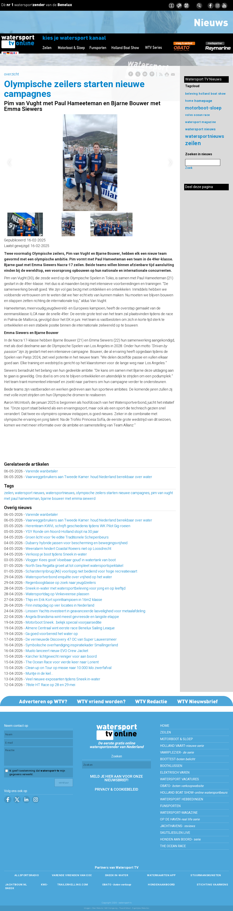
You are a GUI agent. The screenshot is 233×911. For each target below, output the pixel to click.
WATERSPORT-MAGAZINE (179, 812)
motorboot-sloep (203, 108)
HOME (164, 725)
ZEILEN (165, 732)
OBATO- (181, 786)
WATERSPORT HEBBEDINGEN (181, 799)
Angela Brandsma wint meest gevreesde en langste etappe (72, 617)
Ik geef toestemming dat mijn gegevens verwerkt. (37, 772)
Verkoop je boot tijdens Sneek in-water (56, 554)
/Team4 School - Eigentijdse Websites (134, 908)
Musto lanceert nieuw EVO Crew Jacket (57, 651)
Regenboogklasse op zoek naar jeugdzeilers (61, 583)
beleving (191, 94)
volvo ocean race (197, 115)
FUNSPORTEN (170, 806)
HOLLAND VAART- (182, 745)
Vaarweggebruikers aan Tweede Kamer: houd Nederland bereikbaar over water (89, 477)
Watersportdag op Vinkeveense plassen (57, 594)
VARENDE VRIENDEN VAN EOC (72, 875)
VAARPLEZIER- (177, 752)
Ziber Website (97, 908)
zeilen (8, 493)
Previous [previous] (9, 162)
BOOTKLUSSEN (171, 765)
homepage (203, 100)
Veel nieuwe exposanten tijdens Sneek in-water (63, 679)
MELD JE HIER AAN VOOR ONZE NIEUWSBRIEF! (116, 778)
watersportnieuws (60, 493)
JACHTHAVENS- (177, 826)
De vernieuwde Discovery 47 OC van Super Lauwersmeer (71, 639)
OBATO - (116, 884)
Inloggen (87, 908)
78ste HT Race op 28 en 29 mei (50, 685)
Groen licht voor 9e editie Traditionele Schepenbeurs (67, 537)
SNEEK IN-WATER (116, 875)
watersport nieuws (29, 493)
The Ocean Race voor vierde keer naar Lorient (62, 662)
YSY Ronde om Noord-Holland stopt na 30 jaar (62, 531)
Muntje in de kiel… (39, 673)
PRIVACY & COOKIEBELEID (116, 789)
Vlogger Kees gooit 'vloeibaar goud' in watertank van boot (71, 560)
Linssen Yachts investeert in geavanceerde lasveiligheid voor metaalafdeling (85, 611)
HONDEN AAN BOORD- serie (180, 839)
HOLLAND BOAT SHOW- (193, 792)
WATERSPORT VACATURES (179, 779)
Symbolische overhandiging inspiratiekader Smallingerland (72, 645)
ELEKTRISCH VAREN (174, 772)
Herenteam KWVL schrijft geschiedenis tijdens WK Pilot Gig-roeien (78, 526)
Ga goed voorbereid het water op (52, 634)
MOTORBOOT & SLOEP (176, 739)
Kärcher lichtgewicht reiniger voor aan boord (61, 656)
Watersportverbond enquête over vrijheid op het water (69, 577)
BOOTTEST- (177, 759)
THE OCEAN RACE (173, 846)
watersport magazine (200, 122)
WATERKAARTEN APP (161, 875)
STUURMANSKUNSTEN (205, 875)
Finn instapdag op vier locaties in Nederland (60, 605)
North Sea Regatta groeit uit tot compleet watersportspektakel (74, 565)
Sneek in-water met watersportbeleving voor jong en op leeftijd (75, 588)
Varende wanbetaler (42, 471)
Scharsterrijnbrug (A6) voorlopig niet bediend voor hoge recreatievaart (81, 571)
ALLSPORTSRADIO (26, 875)
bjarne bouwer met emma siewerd (68, 498)
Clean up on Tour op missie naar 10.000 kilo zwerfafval (68, 668)
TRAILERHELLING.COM (72, 884)
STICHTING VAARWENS (212, 884)
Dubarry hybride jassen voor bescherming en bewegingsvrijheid (76, 543)
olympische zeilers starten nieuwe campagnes (113, 493)
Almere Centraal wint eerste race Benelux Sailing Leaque (70, 628)
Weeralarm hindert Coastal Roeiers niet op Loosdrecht (70, 548)
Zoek (188, 168)
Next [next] (170, 162)
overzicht (11, 74)
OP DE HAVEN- (180, 819)
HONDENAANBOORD (161, 884)
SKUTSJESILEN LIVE (175, 832)
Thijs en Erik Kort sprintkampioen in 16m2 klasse (64, 600)
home (189, 101)
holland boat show (212, 94)
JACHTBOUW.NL (16, 884)
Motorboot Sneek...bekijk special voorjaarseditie (64, 622)
